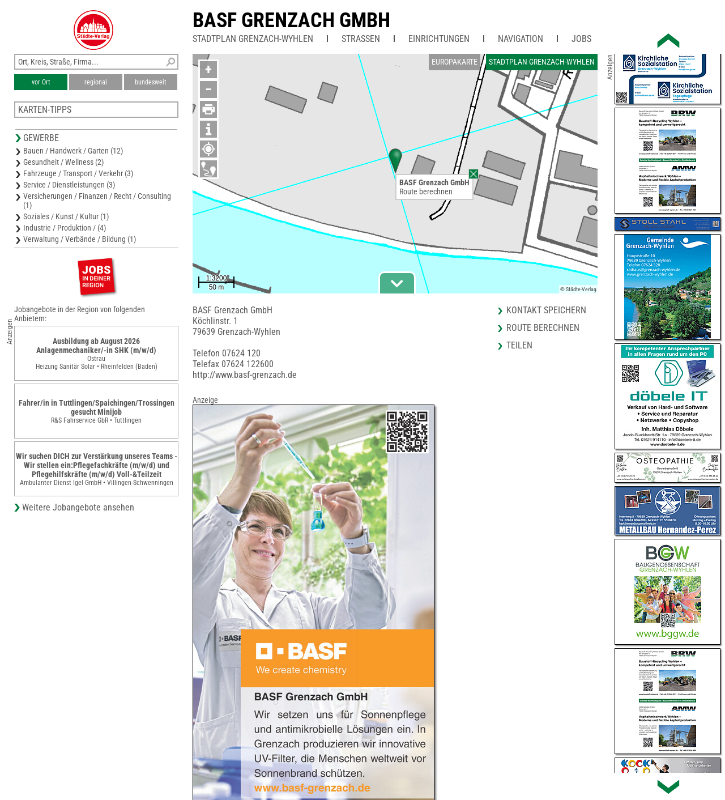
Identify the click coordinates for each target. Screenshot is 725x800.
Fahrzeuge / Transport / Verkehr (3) (78, 173)
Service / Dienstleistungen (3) (69, 184)
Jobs (581, 38)
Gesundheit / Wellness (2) (63, 162)
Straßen (361, 38)
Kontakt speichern (546, 310)
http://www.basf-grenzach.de (245, 374)
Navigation (520, 38)
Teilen (519, 345)
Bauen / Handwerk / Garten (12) (73, 150)
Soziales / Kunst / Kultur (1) (66, 216)
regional (95, 82)
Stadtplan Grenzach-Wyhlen (253, 38)
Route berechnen (426, 191)
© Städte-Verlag (578, 289)
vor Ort (41, 82)
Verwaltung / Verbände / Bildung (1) (79, 239)
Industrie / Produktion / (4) (64, 227)
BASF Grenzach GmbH (291, 20)
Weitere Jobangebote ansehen (78, 507)
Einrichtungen (439, 38)
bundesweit (151, 82)
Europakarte (454, 61)
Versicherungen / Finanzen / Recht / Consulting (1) (97, 201)
